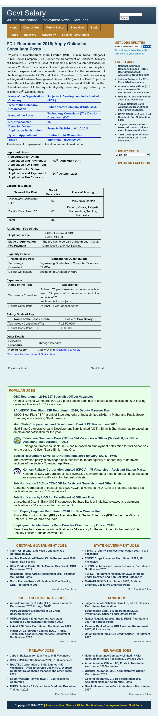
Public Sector (55, 27)
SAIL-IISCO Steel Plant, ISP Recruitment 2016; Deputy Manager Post (62, 410)
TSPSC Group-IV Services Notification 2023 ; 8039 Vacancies (133, 137)
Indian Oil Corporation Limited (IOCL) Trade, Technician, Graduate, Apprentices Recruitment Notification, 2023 (40, 634)
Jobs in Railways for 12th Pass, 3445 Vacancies (133, 80)
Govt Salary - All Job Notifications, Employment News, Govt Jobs (100, 705)
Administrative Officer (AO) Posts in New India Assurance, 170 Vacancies (134, 89)
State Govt (77, 27)
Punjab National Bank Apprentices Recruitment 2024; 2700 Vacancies (133, 106)
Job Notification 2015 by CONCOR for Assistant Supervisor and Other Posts (68, 483)
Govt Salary (26, 13)
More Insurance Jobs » (140, 694)
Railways (30, 34)
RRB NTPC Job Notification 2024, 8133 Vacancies (134, 98)
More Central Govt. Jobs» (64, 589)
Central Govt (31, 27)
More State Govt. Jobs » (139, 589)
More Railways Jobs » (65, 694)
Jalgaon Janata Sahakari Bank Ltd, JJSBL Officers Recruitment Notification (133, 127)
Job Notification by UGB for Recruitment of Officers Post (54, 497)
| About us (50, 705)
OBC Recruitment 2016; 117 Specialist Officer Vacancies (54, 396)
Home (13, 27)
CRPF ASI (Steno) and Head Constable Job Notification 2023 (134, 117)
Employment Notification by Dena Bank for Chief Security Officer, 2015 (64, 525)
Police (14, 34)
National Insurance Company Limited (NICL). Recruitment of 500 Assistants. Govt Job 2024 (133, 70)
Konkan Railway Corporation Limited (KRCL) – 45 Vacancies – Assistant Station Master (85, 469)
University (49, 34)
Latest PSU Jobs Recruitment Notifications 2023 (40, 626)
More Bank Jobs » (142, 641)
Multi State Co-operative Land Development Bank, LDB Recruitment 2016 (65, 424)
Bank (94, 27)
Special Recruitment (75, 34)
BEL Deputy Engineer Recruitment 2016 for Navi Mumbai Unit (57, 511)
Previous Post (17, 368)
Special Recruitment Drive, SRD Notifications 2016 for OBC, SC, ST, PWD (65, 455)
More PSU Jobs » (68, 641)
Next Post (97, 368)
